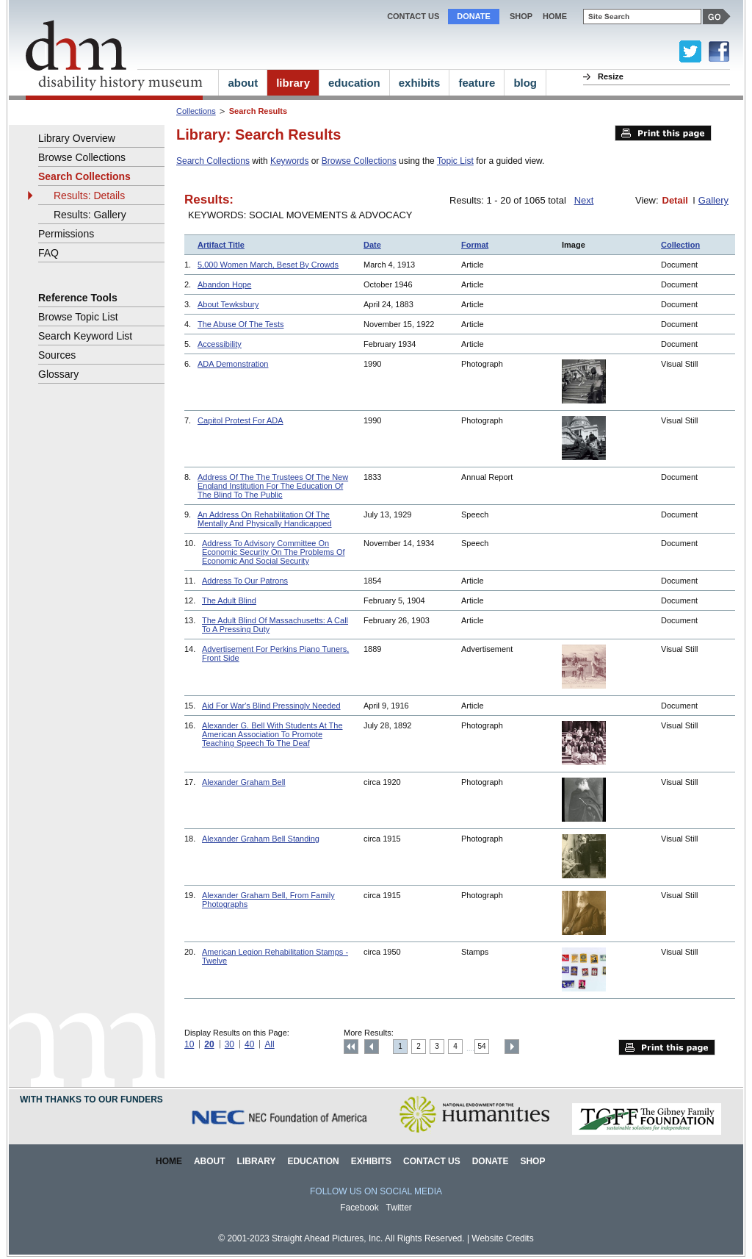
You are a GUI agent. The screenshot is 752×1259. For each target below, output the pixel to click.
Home (169, 1161)
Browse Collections (359, 161)
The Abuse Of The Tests (240, 324)
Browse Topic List (78, 317)
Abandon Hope (224, 284)
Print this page (663, 133)
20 (209, 1044)
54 (482, 1046)
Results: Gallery (90, 214)
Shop (521, 16)
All (269, 1044)
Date (372, 244)
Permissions (66, 234)
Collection (680, 244)
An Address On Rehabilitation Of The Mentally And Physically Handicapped (265, 519)
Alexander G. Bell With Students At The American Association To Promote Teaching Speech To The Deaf (272, 734)
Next (584, 200)
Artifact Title (221, 244)
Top (351, 1046)
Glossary (58, 374)
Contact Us (413, 16)
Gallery (713, 200)
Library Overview (76, 138)
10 (189, 1044)
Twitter (399, 1207)
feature (476, 82)
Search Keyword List (85, 336)
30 (229, 1044)
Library (256, 1161)
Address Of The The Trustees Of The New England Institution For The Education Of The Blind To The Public (273, 486)
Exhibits (371, 1161)
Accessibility (220, 344)
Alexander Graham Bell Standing (260, 838)
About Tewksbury (228, 304)
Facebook (359, 1207)
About (209, 1161)
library (293, 82)
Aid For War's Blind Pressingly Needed (271, 705)
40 (249, 1044)
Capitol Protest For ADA (240, 420)
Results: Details (89, 195)
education (354, 82)
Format (474, 244)
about (243, 82)
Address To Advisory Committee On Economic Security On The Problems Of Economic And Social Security (273, 552)
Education (313, 1161)
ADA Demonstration (233, 363)
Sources (57, 355)
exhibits (420, 82)
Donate (474, 16)
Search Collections (213, 161)
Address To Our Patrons (245, 580)
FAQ (48, 253)
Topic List (455, 161)
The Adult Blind (229, 600)
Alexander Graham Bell (244, 782)
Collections (196, 111)
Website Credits (502, 1238)
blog (525, 82)
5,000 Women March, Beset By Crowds (268, 264)
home (555, 16)
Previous (371, 1046)
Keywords (289, 161)
